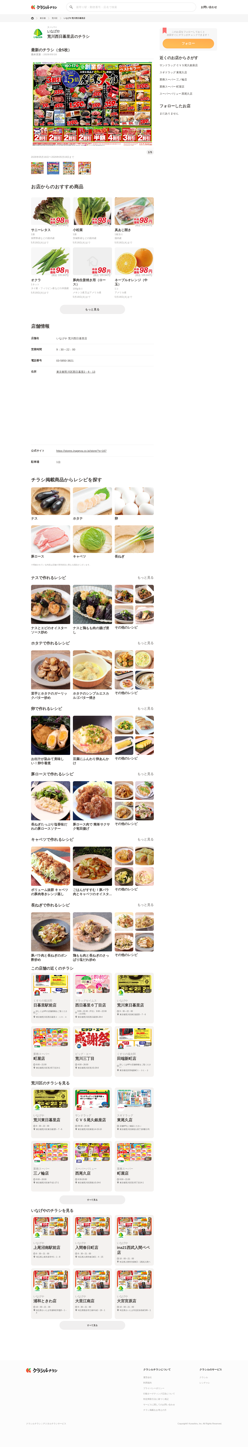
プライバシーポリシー (153, 1388)
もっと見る (145, 577)
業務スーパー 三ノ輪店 (173, 79)
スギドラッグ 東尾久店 (173, 72)
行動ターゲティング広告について (159, 1393)
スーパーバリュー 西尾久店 (176, 93)
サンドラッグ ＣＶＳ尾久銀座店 (179, 65)
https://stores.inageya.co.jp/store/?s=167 (81, 450)
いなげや (53, 31)
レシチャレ (204, 1383)
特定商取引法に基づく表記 (156, 1399)
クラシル (203, 1377)
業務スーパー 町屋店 (172, 86)
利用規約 (147, 1383)
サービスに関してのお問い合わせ (159, 1404)
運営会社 (147, 1377)
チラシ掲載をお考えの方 (154, 1410)
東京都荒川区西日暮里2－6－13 (75, 371)
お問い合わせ (209, 7)
